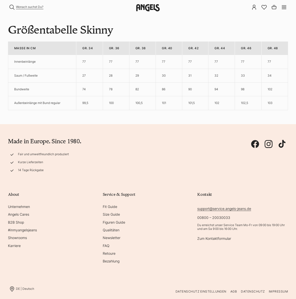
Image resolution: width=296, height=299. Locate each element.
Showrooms (17, 238)
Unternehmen (19, 206)
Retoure (109, 253)
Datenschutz (253, 291)
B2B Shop (16, 222)
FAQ (106, 246)
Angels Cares (18, 214)
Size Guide (111, 214)
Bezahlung (111, 261)
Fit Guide (110, 206)
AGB (233, 291)
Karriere (14, 246)
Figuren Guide (114, 222)
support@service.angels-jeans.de (224, 208)
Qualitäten (111, 230)
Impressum (278, 291)
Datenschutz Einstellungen (201, 291)
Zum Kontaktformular (214, 238)
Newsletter (111, 238)
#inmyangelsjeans (22, 230)
